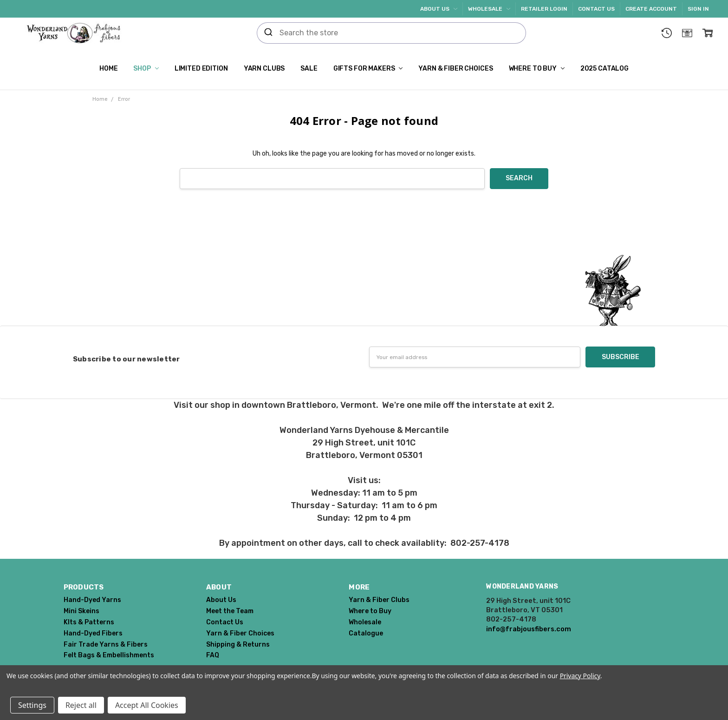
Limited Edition (201, 68)
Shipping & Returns (238, 644)
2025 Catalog (604, 68)
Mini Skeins (81, 611)
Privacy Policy (580, 675)
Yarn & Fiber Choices (455, 68)
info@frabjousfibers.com (528, 629)
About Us (438, 9)
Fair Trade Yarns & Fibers (106, 644)
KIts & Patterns (89, 622)
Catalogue (366, 633)
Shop (145, 68)
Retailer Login (544, 9)
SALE (308, 68)
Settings (32, 705)
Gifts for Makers (368, 68)
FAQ (212, 655)
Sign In (698, 9)
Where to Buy (537, 68)
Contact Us (596, 9)
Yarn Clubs (264, 68)
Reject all (81, 705)
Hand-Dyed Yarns (92, 600)
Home (108, 68)
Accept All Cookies (146, 705)
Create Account (651, 9)
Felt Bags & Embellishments (109, 655)
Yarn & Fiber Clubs (379, 600)
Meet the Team (230, 611)
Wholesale (489, 9)
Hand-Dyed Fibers (93, 633)
